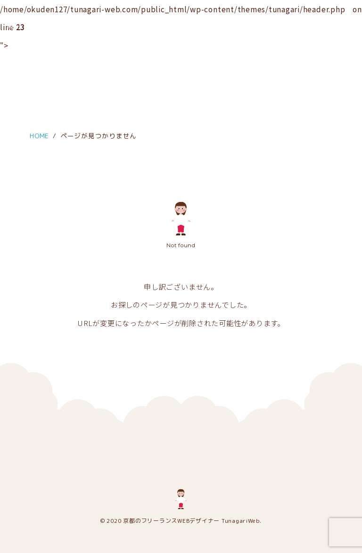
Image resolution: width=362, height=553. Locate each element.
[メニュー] (15, 13)
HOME (39, 135)
